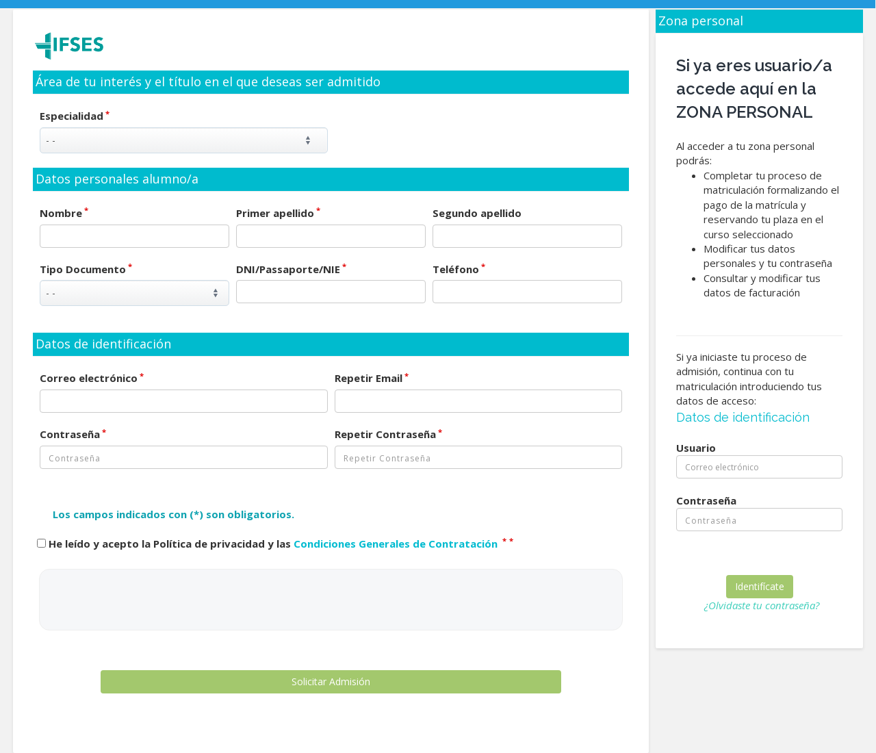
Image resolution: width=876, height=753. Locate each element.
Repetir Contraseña (388, 434)
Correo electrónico (92, 378)
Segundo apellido (477, 213)
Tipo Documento (86, 269)
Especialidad (75, 116)
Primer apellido (278, 213)
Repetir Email (372, 378)
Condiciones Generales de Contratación (397, 543)
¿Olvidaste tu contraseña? (761, 605)
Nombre (64, 213)
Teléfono (459, 269)
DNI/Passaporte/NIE (291, 269)
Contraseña (73, 434)
